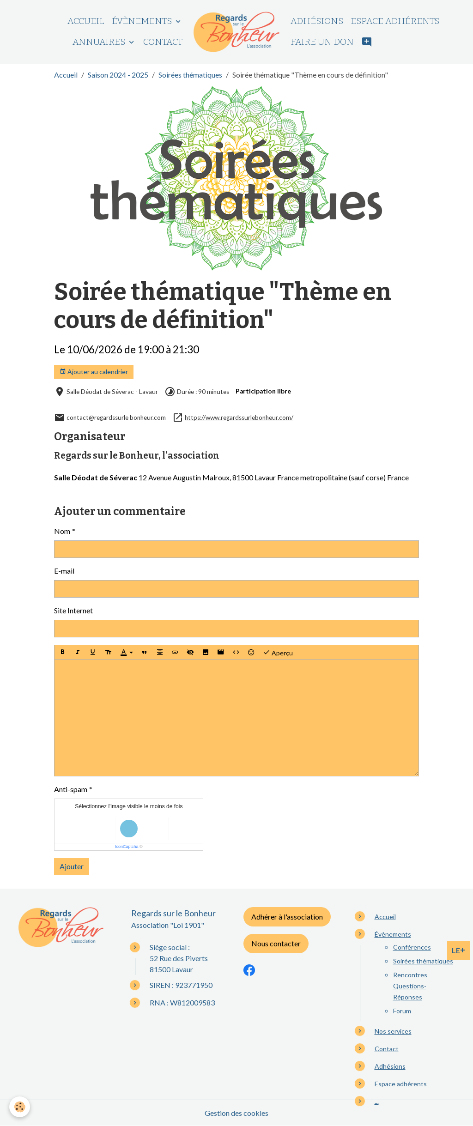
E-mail (64, 570)
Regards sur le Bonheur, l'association (136, 455)
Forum (402, 1011)
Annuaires (100, 41)
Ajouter (72, 866)
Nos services (393, 1031)
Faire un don (322, 41)
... (377, 1101)
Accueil (85, 21)
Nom (62, 531)
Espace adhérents (395, 21)
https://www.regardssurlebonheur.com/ (239, 417)
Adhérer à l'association (287, 916)
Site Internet (73, 610)
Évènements (143, 21)
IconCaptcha (127, 846)
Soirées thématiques (190, 74)
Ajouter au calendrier (94, 372)
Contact (162, 41)
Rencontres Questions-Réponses (410, 986)
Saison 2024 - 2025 (118, 74)
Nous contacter (276, 943)
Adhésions (317, 21)
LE (458, 950)
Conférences (412, 947)
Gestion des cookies (236, 1112)
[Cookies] (19, 1106)
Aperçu (278, 652)
